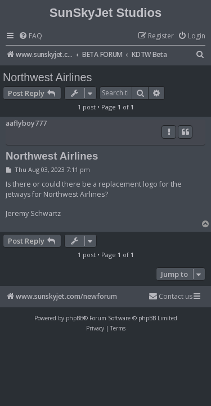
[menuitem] (30, 36)
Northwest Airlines (47, 77)
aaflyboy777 (26, 123)
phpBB (74, 318)
